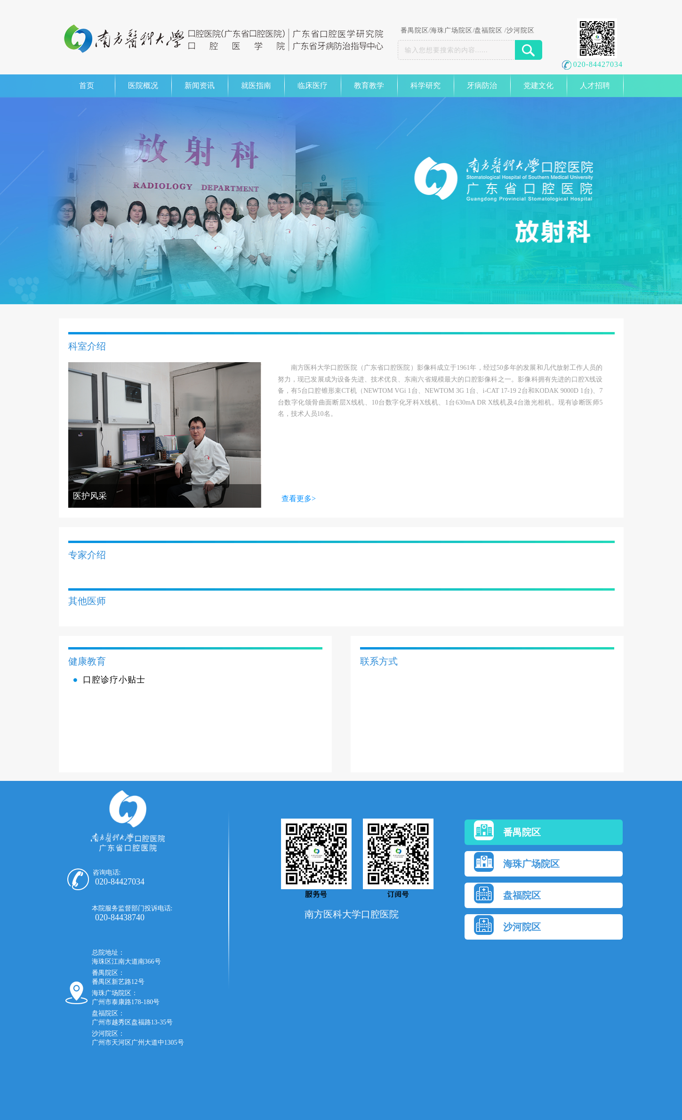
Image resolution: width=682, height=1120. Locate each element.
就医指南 (256, 85)
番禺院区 (415, 30)
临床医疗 (312, 85)
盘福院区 (488, 30)
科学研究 (425, 85)
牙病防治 (482, 85)
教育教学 (369, 85)
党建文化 (538, 85)
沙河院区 (520, 30)
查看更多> (298, 499)
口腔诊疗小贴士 (114, 679)
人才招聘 (595, 85)
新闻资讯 (200, 85)
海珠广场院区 (451, 30)
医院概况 (143, 85)
